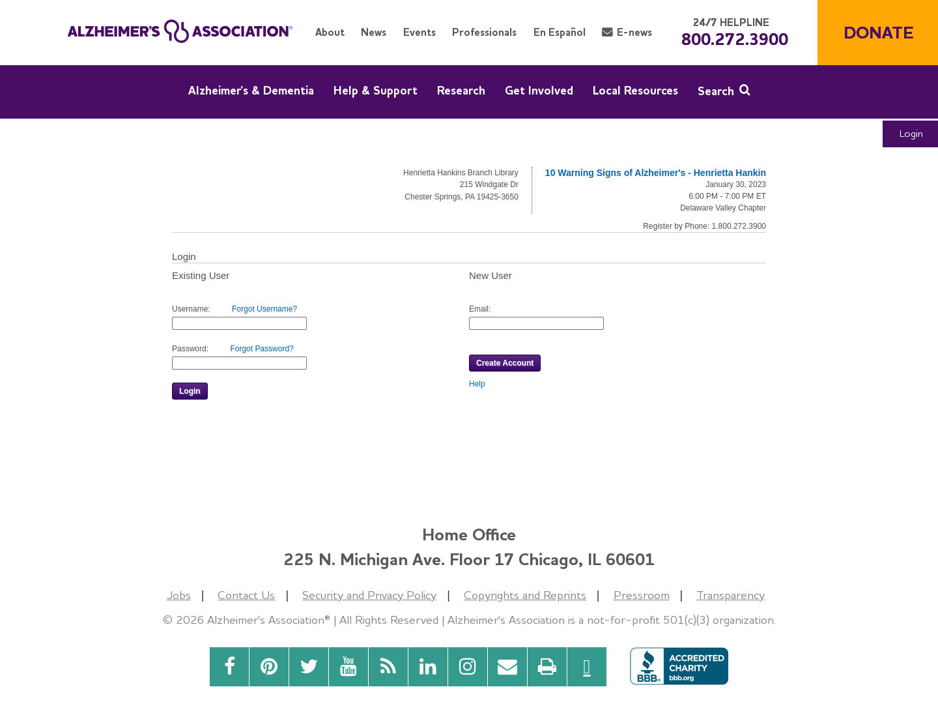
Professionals (484, 32)
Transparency (730, 595)
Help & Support (376, 90)
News (373, 32)
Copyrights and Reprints (525, 595)
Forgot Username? (264, 309)
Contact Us (246, 595)
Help (477, 383)
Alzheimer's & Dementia (251, 90)
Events (419, 32)
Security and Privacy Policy (369, 595)
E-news (634, 32)
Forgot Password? (261, 348)
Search (716, 91)
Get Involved (539, 90)
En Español (559, 32)
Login (911, 133)
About (330, 32)
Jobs (179, 595)
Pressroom (642, 595)
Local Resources (635, 90)
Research (461, 90)
